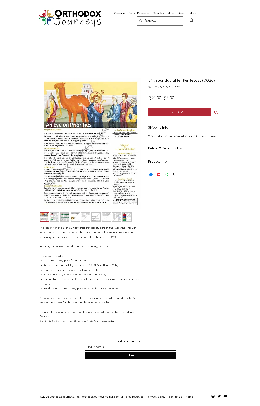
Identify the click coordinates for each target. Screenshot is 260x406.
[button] (191, 20)
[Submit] (130, 355)
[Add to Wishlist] (216, 112)
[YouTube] (225, 396)
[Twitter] (219, 396)
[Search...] (159, 21)
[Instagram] (213, 396)
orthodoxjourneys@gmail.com (100, 396)
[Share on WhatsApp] (166, 174)
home (189, 396)
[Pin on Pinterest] (158, 174)
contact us (175, 396)
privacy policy (156, 396)
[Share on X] (174, 174)
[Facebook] (207, 396)
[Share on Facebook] (150, 174)
